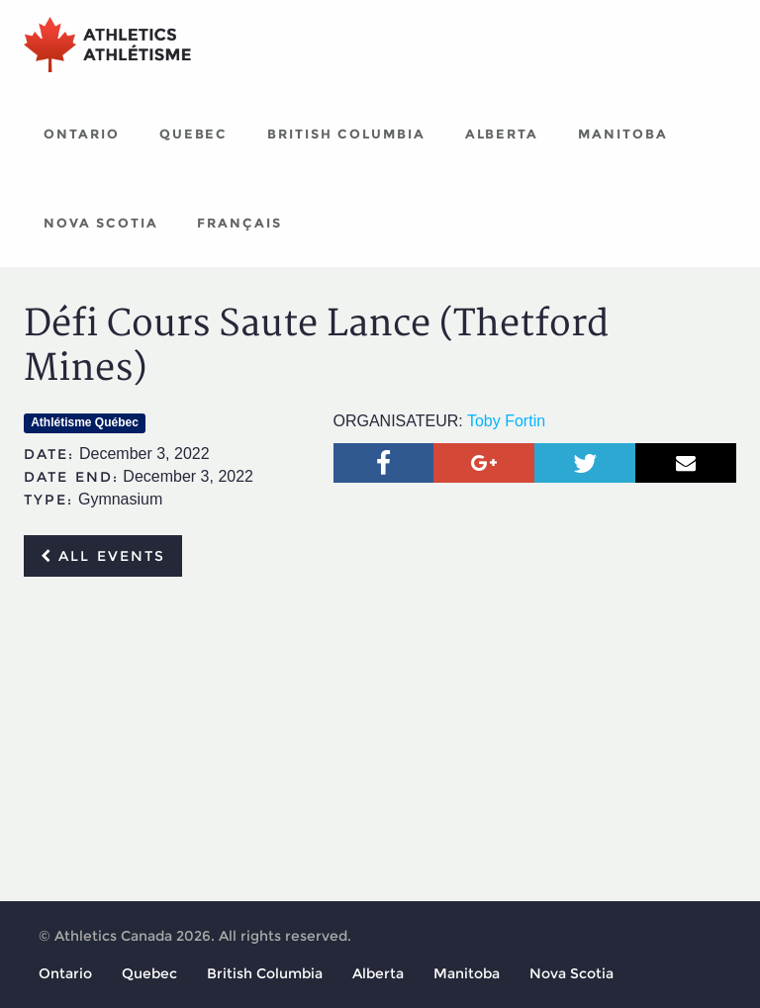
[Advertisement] (380, 739)
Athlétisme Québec (85, 422)
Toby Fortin (506, 420)
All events (103, 556)
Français (239, 222)
